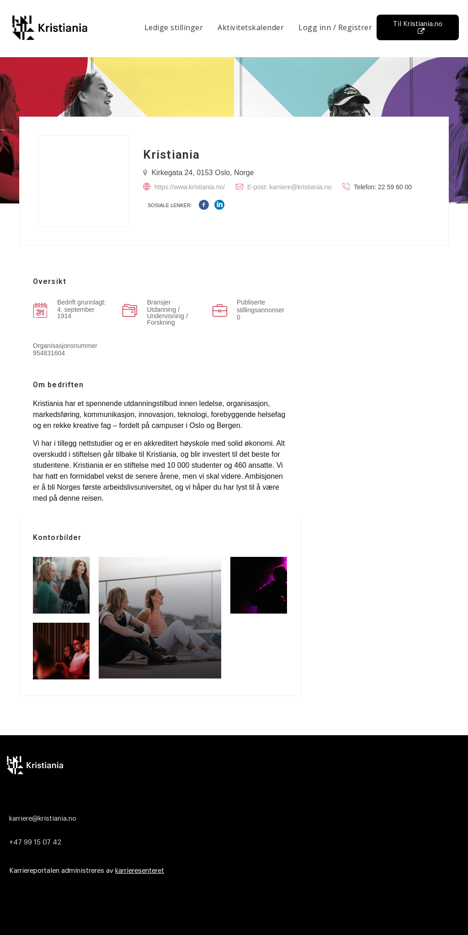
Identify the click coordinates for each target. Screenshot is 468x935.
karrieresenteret (139, 870)
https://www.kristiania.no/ (189, 187)
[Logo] (232, 764)
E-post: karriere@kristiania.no (289, 187)
